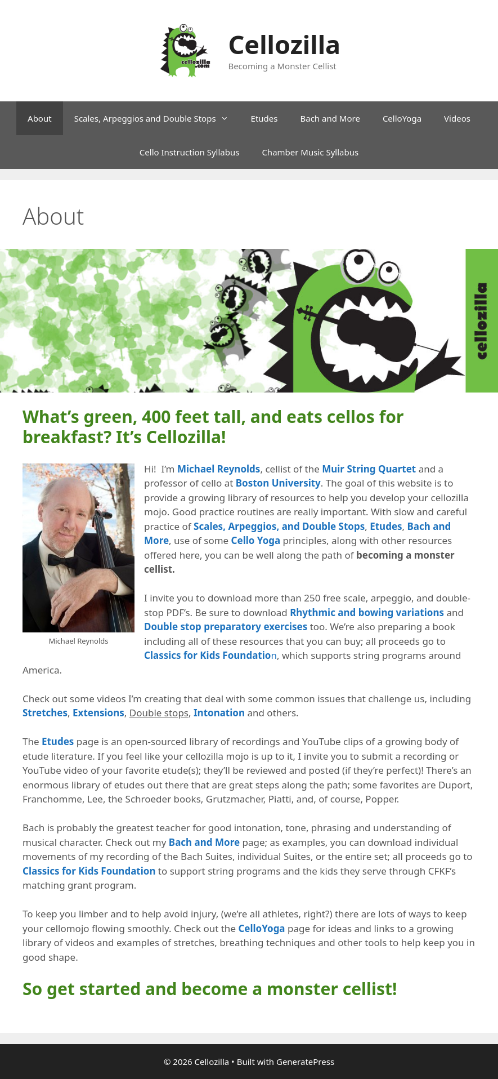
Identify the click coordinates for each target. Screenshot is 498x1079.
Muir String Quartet (369, 468)
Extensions (98, 712)
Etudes (264, 118)
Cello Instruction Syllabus (190, 152)
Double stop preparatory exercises (225, 626)
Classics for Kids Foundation (89, 870)
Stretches (45, 712)
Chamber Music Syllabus (310, 152)
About (40, 118)
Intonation (219, 712)
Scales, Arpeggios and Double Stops (157, 118)
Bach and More (330, 118)
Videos (457, 118)
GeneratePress (305, 1061)
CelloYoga (402, 118)
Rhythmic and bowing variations (367, 612)
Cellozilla (284, 44)
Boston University (278, 482)
